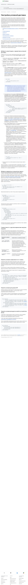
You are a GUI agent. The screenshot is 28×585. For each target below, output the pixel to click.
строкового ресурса (7, 72)
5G (10, 584)
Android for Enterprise (4, 579)
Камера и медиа (12, 581)
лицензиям (18, 334)
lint (24, 164)
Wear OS (20, 579)
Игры (10, 577)
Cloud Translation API (20, 8)
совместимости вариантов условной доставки (12, 176)
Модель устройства (6, 34)
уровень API (5, 32)
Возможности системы (6, 37)
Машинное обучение (13, 578)
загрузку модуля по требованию (16, 42)
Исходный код (3, 582)
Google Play (3, 4)
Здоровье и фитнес (12, 580)
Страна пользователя (6, 31)
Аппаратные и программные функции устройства (10, 28)
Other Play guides (10, 4)
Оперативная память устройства (8, 35)
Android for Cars (21, 582)
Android (2, 578)
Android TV (20, 583)
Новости (2, 583)
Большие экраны (21, 578)
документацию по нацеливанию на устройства (8, 319)
